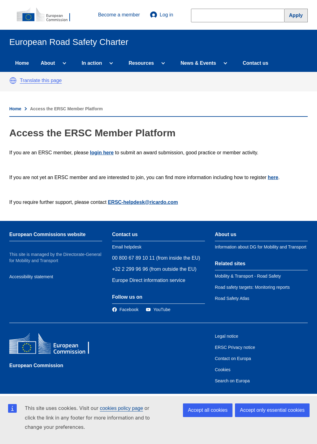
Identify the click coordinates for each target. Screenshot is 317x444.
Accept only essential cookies (272, 410)
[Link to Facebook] (125, 309)
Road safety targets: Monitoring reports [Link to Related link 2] (252, 287)
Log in (161, 15)
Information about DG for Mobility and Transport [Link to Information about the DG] (260, 246)
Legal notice (226, 336)
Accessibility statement (31, 276)
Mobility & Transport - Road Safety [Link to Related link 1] (248, 276)
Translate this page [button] (41, 80)
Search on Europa (232, 380)
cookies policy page (121, 408)
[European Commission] (46, 14)
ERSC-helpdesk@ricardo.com (143, 202)
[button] (13, 80)
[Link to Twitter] (158, 309)
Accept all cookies (208, 410)
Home (22, 63)
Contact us (255, 63)
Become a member (119, 14)
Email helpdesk (126, 246)
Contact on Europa (233, 358)
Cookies (223, 369)
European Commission (36, 365)
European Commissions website (47, 234)
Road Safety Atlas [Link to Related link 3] (232, 298)
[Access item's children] (63, 63)
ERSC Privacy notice (235, 347)
